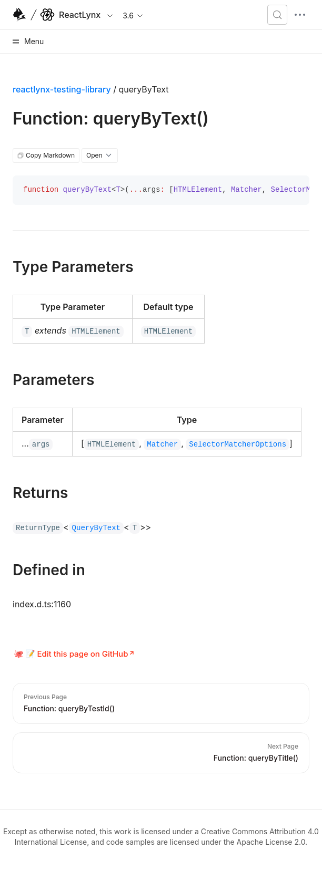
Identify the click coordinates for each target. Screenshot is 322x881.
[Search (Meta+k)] (277, 15)
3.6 (133, 15)
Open (99, 155)
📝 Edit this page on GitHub (76, 654)
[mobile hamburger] (299, 14)
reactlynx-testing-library (62, 89)
